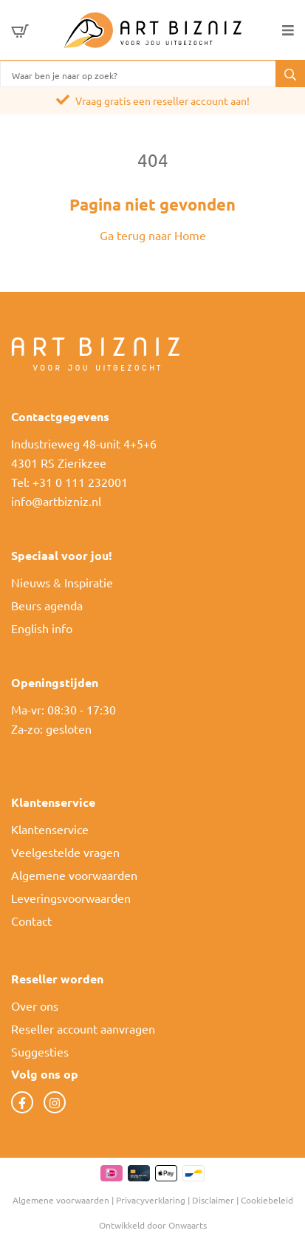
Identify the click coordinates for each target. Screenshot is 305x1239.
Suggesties (40, 1051)
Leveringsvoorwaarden (71, 897)
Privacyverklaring (150, 1200)
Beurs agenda (47, 605)
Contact (31, 920)
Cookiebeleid (267, 1200)
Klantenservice (50, 829)
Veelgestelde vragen (65, 851)
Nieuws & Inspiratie (62, 582)
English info (41, 628)
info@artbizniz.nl (56, 501)
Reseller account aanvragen (83, 1028)
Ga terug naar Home (153, 235)
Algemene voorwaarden (74, 874)
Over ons (34, 1005)
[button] (290, 74)
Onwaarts (187, 1225)
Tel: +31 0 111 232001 (69, 481)
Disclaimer (213, 1200)
